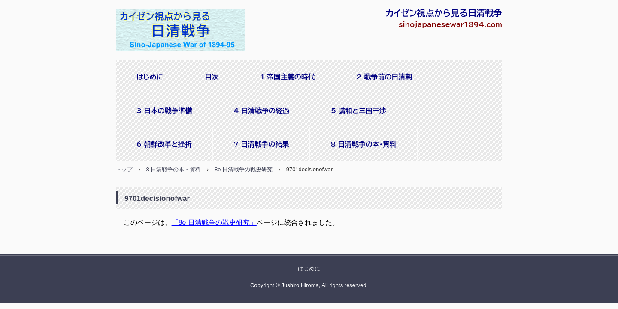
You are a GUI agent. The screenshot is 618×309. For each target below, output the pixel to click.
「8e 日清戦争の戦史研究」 (214, 222)
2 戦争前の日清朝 (384, 76)
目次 (211, 76)
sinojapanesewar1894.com (182, 31)
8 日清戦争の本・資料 (363, 144)
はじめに (149, 76)
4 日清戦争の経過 (262, 110)
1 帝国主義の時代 (287, 76)
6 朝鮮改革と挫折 (164, 144)
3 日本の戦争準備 (164, 110)
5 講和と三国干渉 (358, 110)
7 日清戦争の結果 (261, 144)
